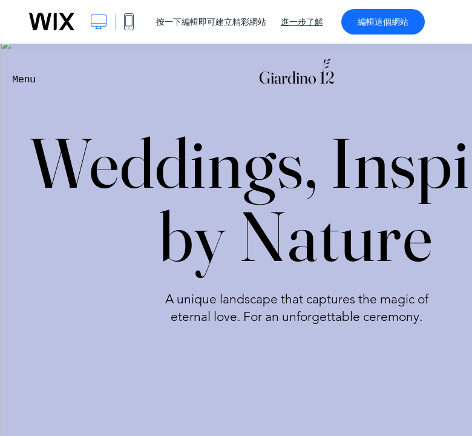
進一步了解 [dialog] (302, 21)
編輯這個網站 (383, 21)
